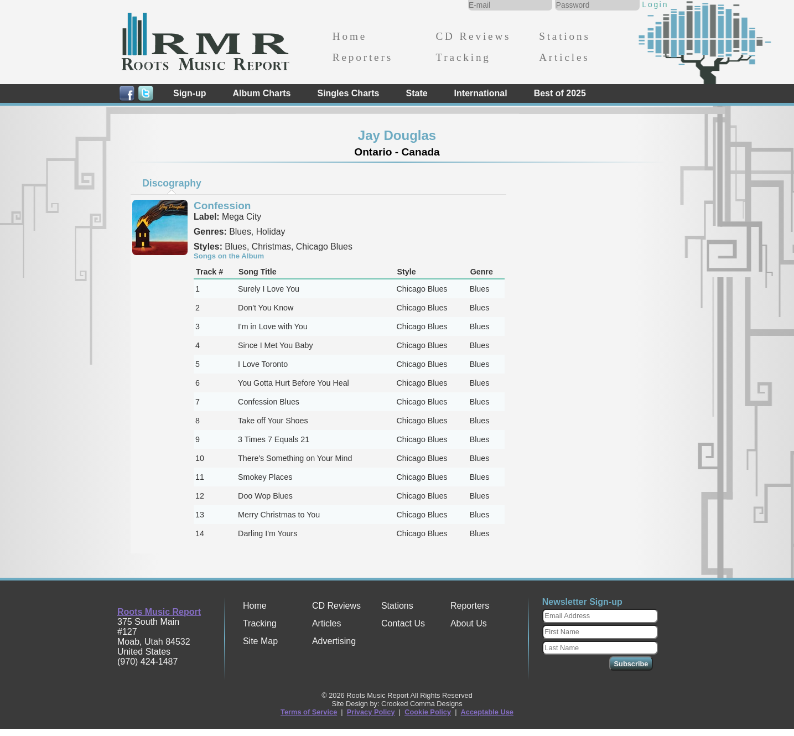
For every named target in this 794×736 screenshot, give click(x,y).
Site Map (260, 641)
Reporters (363, 57)
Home (350, 36)
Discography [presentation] (171, 183)
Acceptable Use (487, 712)
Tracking (462, 57)
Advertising (334, 641)
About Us (468, 623)
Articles (564, 57)
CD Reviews (473, 36)
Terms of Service (309, 712)
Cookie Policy (427, 712)
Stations (564, 36)
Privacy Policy (371, 712)
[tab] (172, 183)
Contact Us (403, 623)
